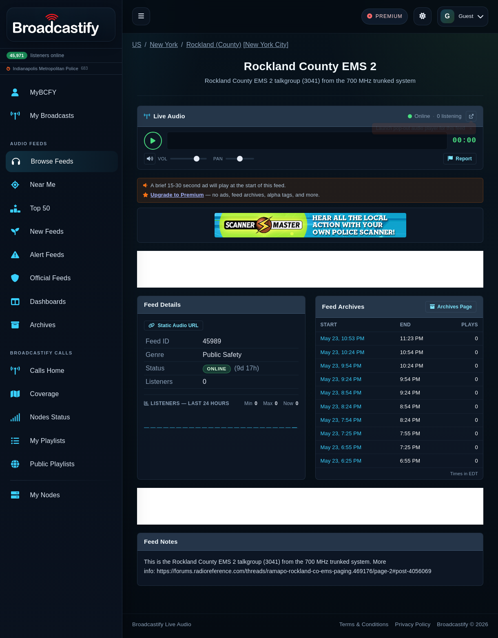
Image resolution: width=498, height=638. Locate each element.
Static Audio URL (173, 325)
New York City (266, 44)
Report (460, 159)
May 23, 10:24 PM (343, 352)
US (137, 44)
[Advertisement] (310, 269)
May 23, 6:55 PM (341, 447)
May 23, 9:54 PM (341, 366)
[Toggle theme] (423, 16)
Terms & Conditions (364, 624)
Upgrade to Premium (177, 195)
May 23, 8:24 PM (341, 406)
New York (164, 44)
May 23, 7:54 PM (341, 420)
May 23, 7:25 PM (341, 433)
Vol (162, 158)
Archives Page (451, 307)
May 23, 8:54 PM (341, 393)
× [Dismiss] (470, 130)
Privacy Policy (413, 624)
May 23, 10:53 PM (343, 338)
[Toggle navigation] (141, 16)
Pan (218, 158)
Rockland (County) (213, 44)
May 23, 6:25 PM (341, 461)
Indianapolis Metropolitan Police (45, 68)
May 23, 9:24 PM (341, 379)
